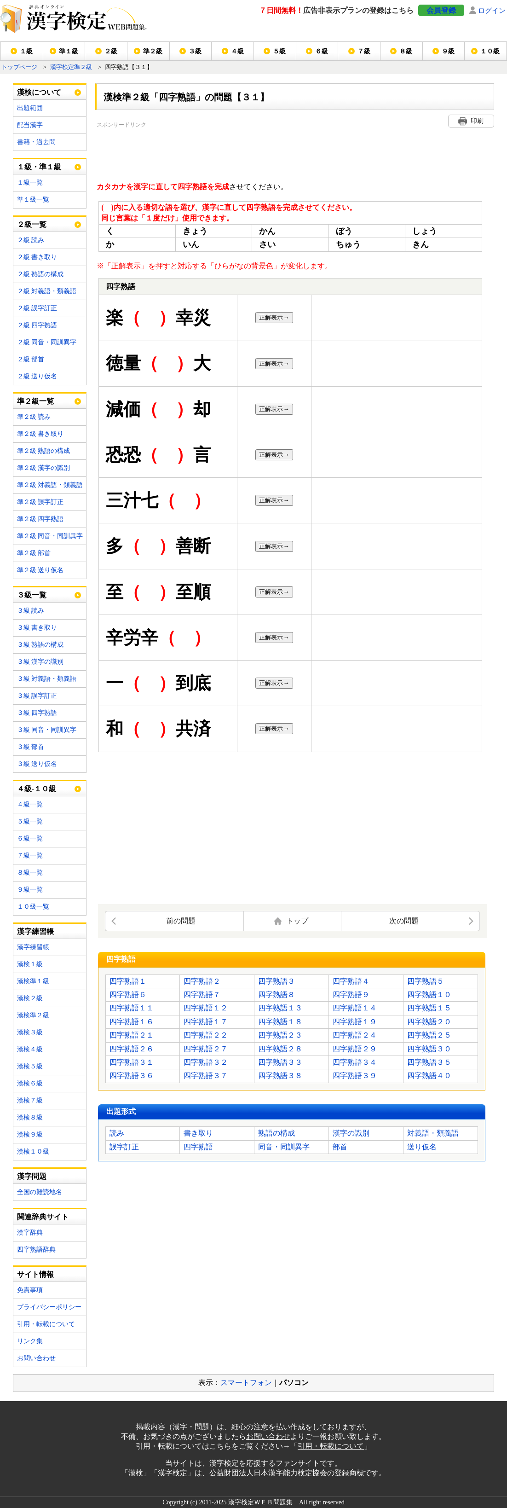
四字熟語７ (202, 994)
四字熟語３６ (131, 1075)
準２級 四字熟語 (40, 519)
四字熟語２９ (355, 1049)
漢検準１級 (33, 981)
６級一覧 (30, 838)
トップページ (19, 67)
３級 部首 (31, 746)
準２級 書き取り (40, 433)
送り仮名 (422, 1147)
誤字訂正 (124, 1147)
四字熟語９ (351, 994)
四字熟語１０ (429, 994)
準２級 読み (34, 416)
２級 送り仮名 (37, 376)
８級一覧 (30, 872)
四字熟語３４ (355, 1062)
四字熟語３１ (131, 1062)
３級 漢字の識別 (40, 661)
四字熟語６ (127, 994)
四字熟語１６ (131, 1022)
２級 (110, 51)
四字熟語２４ (355, 1035)
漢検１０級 (33, 1151)
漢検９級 (30, 1134)
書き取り (198, 1133)
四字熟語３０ (429, 1049)
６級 (321, 51)
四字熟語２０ (429, 1022)
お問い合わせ (36, 1358)
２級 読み (31, 240)
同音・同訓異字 (284, 1147)
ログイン (492, 10)
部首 (340, 1147)
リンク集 (30, 1341)
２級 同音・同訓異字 (47, 342)
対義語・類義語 (433, 1133)
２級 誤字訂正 (37, 308)
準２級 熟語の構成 (43, 450)
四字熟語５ (425, 981)
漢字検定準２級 (71, 67)
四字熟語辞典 (36, 1249)
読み (116, 1133)
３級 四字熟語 (37, 712)
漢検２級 (30, 998)
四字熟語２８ (280, 1049)
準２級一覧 (35, 401)
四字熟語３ (276, 981)
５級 (279, 51)
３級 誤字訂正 (37, 695)
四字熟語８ (276, 994)
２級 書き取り (37, 257)
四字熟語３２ (206, 1062)
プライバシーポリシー (49, 1307)
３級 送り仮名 (37, 763)
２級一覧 (31, 224)
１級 (26, 51)
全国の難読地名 (39, 1192)
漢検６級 (30, 1083)
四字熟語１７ (206, 1022)
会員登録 (441, 10)
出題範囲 (30, 107)
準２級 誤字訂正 (40, 502)
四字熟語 (198, 1147)
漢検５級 (30, 1066)
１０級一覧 (33, 906)
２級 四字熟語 (37, 325)
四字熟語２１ (131, 1035)
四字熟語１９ (355, 1022)
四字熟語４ (351, 981)
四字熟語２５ (429, 1035)
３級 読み (31, 610)
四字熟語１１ (131, 1008)
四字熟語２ (202, 981)
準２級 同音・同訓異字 (50, 536)
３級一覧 (31, 595)
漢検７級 (30, 1100)
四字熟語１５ (429, 1008)
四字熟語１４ (355, 1008)
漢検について (39, 92)
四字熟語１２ (206, 1008)
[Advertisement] (264, 150)
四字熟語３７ (206, 1075)
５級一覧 (30, 821)
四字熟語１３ (280, 1008)
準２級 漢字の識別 (43, 467)
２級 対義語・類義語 (47, 291)
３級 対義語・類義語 (47, 678)
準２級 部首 (34, 553)
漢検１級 (30, 964)
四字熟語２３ (280, 1035)
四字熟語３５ (429, 1062)
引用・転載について (46, 1324)
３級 (195, 51)
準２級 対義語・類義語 (50, 484)
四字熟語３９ (355, 1075)
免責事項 (30, 1290)
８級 (405, 51)
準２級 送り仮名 (40, 570)
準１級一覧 (33, 199)
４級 (237, 51)
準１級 (68, 51)
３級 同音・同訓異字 (47, 729)
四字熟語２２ (206, 1035)
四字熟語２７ (206, 1049)
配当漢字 (30, 125)
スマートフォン (246, 1382)
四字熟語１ (127, 981)
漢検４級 (30, 1049)
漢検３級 (30, 1032)
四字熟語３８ (280, 1075)
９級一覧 (30, 889)
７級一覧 (30, 855)
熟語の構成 (276, 1133)
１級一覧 (30, 182)
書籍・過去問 (36, 142)
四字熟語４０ (429, 1075)
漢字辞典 (30, 1232)
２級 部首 (31, 359)
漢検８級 (30, 1117)
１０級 (490, 51)
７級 (363, 51)
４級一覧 (30, 804)
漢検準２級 (33, 1015)
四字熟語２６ (131, 1049)
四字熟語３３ (280, 1062)
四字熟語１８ (280, 1022)
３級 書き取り (37, 627)
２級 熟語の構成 (40, 274)
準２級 (152, 51)
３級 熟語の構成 (40, 644)
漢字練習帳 (33, 947)
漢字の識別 (351, 1133)
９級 (448, 51)
